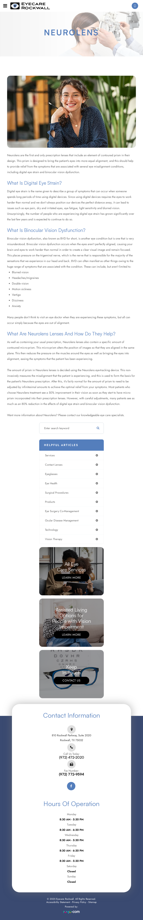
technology (51, 530)
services (50, 455)
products (50, 502)
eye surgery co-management (62, 511)
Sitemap (92, 902)
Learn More (71, 577)
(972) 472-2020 (71, 757)
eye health (51, 483)
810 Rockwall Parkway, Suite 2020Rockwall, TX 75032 (71, 737)
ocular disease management (61, 520)
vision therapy (53, 539)
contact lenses (53, 465)
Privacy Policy (79, 902)
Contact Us (71, 680)
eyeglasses (51, 474)
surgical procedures (56, 493)
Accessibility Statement (58, 902)
